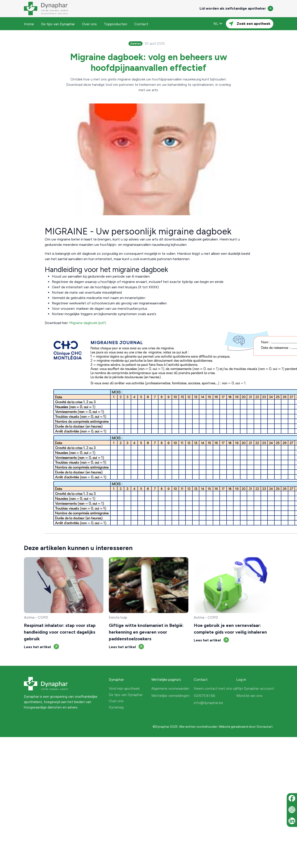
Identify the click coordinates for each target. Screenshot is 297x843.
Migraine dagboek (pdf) (87, 323)
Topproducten (115, 24)
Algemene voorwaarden (170, 688)
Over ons (89, 24)
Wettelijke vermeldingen (170, 695)
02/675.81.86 (204, 695)
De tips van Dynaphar (58, 24)
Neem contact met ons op (215, 688)
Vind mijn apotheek (124, 688)
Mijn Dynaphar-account (255, 688)
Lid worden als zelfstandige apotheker (236, 8)
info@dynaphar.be (208, 703)
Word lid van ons (249, 695)
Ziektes (135, 43)
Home (29, 24)
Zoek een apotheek (249, 23)
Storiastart (265, 727)
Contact (141, 24)
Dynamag (116, 707)
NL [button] (217, 23)
